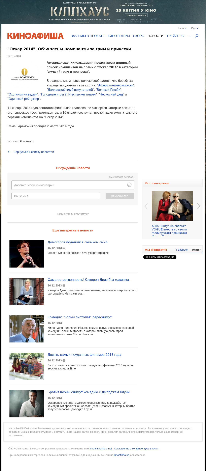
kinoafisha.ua (122, 454)
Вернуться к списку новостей (30, 152)
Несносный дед (111, 94)
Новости (155, 36)
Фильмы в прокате (88, 36)
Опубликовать (120, 196)
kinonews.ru (27, 141)
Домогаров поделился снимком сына (78, 242)
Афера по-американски (115, 85)
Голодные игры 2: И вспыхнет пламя (68, 94)
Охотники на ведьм (23, 94)
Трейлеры (175, 36)
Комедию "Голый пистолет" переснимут (80, 317)
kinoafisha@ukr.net (101, 448)
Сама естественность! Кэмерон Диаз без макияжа (88, 280)
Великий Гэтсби (108, 89)
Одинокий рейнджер (24, 99)
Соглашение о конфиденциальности (136, 448)
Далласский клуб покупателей (70, 89)
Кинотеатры (119, 36)
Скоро (138, 36)
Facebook (182, 249)
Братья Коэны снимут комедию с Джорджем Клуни (89, 392)
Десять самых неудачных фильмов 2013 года (84, 355)
